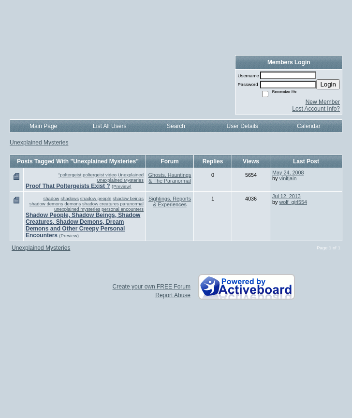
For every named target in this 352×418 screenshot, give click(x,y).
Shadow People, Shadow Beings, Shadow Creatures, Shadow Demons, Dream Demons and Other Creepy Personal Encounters (83, 225)
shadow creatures (100, 203)
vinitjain (287, 178)
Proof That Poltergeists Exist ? (68, 186)
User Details (242, 126)
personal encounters (123, 209)
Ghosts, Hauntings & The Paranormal (169, 178)
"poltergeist (70, 174)
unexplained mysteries (77, 209)
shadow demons (46, 203)
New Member (323, 102)
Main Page (43, 126)
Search (176, 126)
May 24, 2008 (288, 172)
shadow (51, 198)
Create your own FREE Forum (152, 286)
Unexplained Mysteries (39, 142)
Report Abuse (173, 295)
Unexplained (131, 174)
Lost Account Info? (316, 108)
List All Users (109, 126)
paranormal (132, 203)
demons (72, 203)
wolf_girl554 (293, 202)
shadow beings (128, 198)
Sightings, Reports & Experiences (169, 201)
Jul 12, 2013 (286, 196)
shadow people (96, 198)
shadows (69, 198)
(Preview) (122, 186)
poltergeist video (100, 174)
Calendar (309, 126)
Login (328, 84)
